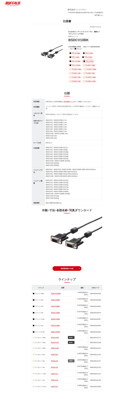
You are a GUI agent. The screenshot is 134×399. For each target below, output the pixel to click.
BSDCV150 (55, 342)
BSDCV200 (55, 337)
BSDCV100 (55, 348)
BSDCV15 (54, 374)
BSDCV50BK (55, 300)
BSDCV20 (54, 367)
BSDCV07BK (55, 332)
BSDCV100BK (56, 293)
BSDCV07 (54, 386)
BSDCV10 (54, 380)
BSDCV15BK (55, 319)
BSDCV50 (54, 354)
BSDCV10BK (55, 325)
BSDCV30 (54, 361)
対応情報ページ (69, 101)
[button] (67, 268)
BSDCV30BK (55, 306)
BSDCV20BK (55, 313)
